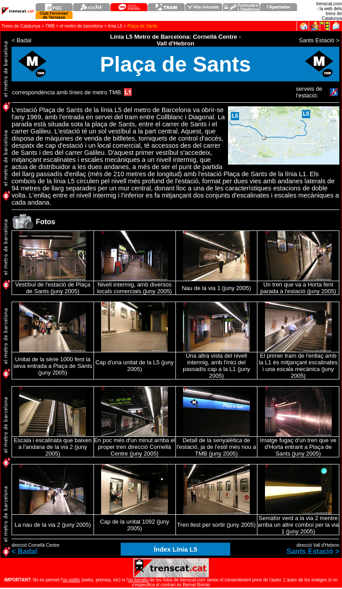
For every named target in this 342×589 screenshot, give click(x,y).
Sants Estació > (312, 551)
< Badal (24, 551)
